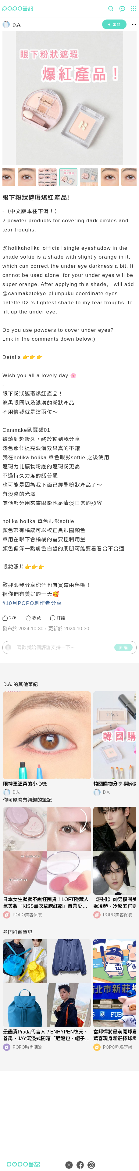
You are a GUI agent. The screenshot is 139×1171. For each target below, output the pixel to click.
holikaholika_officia (34, 248)
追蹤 (114, 24)
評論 (123, 647)
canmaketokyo (27, 293)
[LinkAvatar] (7, 24)
